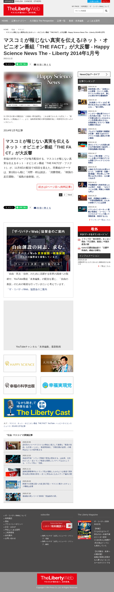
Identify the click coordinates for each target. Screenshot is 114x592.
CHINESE (28, 1)
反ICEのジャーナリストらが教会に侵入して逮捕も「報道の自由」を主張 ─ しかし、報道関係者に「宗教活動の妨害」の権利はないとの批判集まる (47, 447)
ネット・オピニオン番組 (27, 423)
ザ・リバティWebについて (99, 6)
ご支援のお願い (94, 1)
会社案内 (8, 535)
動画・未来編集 (76, 21)
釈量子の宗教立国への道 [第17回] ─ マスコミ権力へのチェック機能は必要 (47, 485)
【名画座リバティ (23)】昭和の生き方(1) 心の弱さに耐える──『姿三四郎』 (99, 105)
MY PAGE (75, 6)
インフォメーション (89, 256)
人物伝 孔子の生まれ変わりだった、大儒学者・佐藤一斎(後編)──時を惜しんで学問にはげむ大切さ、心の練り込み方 (99, 173)
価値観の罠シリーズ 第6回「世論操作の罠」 (40, 496)
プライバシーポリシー (14, 524)
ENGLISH (19, 1)
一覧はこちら (104, 266)
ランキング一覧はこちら (99, 220)
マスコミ (21, 29)
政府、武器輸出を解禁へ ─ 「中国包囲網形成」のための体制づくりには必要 (99, 201)
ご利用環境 (9, 533)
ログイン (105, 1)
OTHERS (37, 1)
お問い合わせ (10, 538)
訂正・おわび (10, 527)
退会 (7, 521)
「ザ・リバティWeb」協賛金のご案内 (27, 289)
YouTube (51, 423)
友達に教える (42, 64)
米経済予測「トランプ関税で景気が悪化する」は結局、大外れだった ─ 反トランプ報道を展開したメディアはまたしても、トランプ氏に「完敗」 (47, 460)
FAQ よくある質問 (12, 530)
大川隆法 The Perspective (42, 21)
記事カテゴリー (19, 21)
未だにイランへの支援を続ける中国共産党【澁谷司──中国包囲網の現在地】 (99, 147)
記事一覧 (61, 21)
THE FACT (42, 423)
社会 (13, 29)
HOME (5, 21)
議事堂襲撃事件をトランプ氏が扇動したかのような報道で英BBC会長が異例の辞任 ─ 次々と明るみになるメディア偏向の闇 (47, 472)
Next (70, 195)
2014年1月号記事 (19, 426)
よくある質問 (93, 21)
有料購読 (84, 6)
